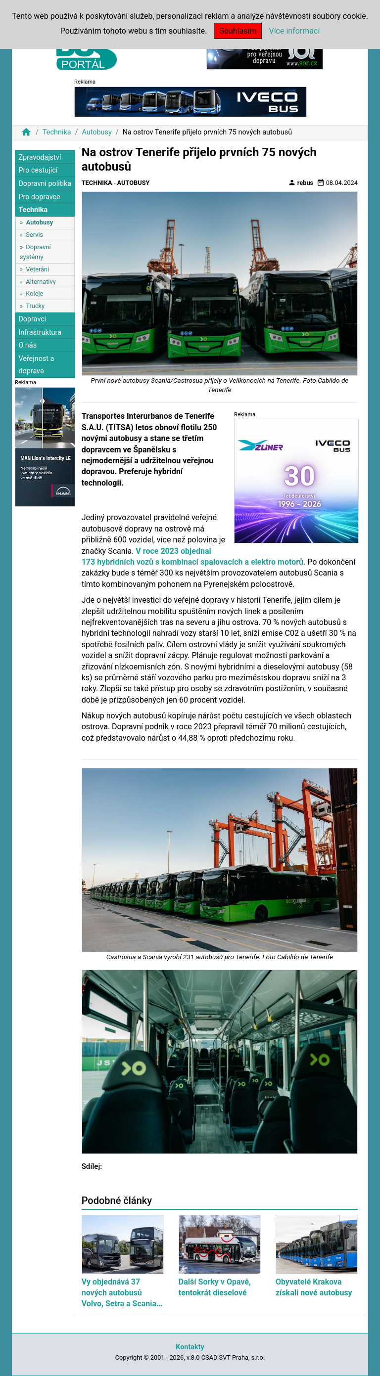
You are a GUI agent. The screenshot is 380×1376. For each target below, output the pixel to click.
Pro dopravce (39, 197)
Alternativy (40, 281)
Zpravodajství (39, 157)
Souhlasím (237, 31)
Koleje (34, 293)
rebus (301, 182)
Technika (57, 132)
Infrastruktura (39, 332)
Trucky (35, 306)
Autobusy (96, 132)
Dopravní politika (44, 183)
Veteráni (37, 269)
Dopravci (32, 319)
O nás (27, 345)
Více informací (294, 31)
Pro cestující (37, 170)
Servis (34, 234)
